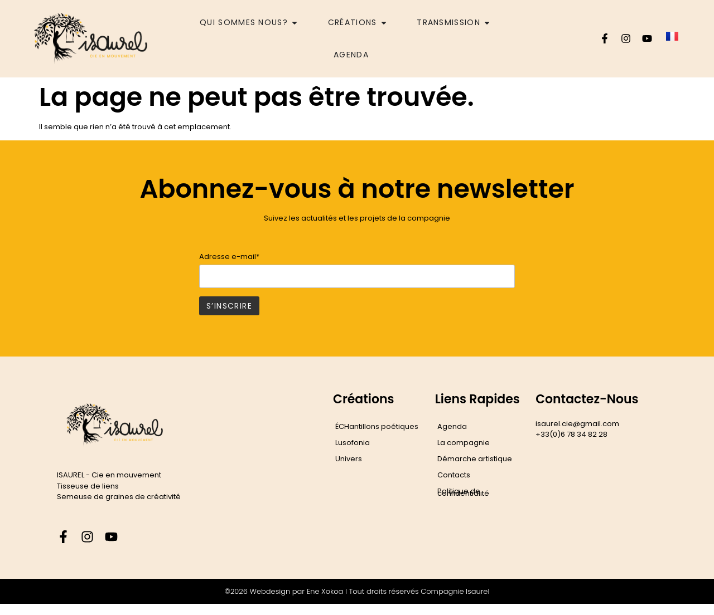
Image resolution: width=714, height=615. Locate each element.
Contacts (453, 475)
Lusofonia (352, 442)
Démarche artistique (474, 458)
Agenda (452, 426)
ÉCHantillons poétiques (376, 426)
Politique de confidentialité (463, 492)
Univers (348, 458)
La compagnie (463, 442)
